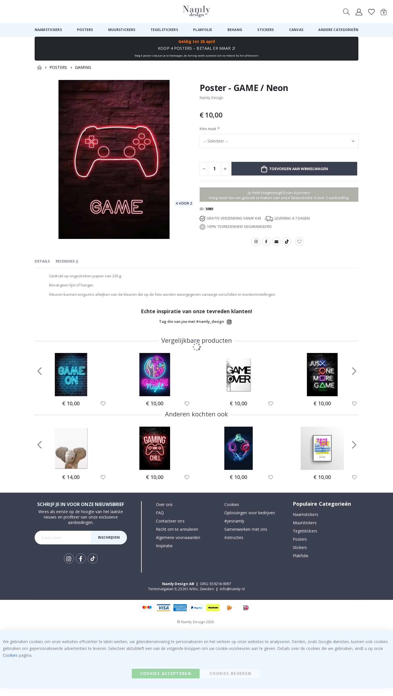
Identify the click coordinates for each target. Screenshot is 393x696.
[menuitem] (48, 30)
